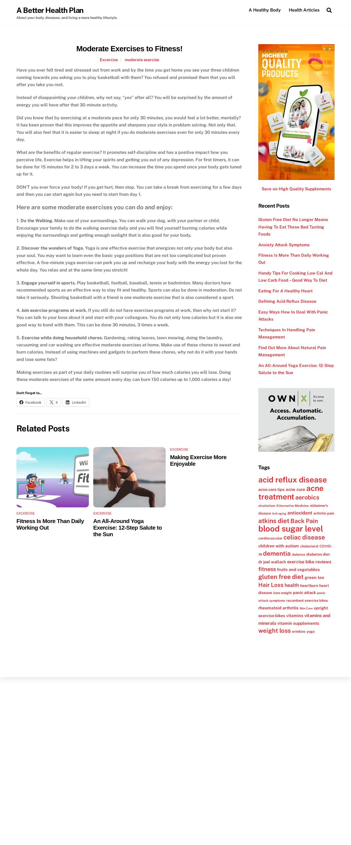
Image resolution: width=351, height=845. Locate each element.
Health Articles (304, 10)
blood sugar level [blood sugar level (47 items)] (290, 528)
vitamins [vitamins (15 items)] (294, 615)
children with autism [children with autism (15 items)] (278, 545)
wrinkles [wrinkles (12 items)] (298, 631)
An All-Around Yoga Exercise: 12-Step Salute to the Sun (127, 527)
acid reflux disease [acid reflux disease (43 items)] (292, 479)
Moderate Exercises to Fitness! (129, 48)
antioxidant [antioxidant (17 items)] (299, 513)
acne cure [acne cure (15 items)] (295, 489)
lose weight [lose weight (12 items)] (282, 593)
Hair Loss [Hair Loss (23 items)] (271, 584)
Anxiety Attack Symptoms (284, 244)
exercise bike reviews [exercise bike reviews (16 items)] (309, 561)
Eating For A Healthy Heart (285, 291)
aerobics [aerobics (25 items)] (307, 497)
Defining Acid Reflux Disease (287, 301)
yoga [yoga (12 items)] (311, 631)
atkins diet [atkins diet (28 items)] (273, 520)
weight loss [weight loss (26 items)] (274, 630)
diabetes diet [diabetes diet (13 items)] (318, 554)
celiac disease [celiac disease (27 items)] (304, 537)
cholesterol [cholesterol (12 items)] (309, 546)
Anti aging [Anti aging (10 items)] (279, 513)
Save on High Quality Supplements (296, 188)
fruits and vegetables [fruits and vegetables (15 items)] (298, 569)
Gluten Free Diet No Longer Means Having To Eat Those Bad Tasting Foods (293, 226)
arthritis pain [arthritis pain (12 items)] (323, 513)
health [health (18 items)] (292, 585)
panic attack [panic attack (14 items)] (304, 592)
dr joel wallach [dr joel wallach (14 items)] (272, 561)
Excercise (109, 59)
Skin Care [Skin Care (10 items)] (306, 608)
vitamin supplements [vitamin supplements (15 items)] (298, 623)
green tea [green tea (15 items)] (314, 577)
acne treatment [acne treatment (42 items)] (291, 492)
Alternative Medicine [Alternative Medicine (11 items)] (292, 506)
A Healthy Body (265, 10)
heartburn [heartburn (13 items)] (309, 585)
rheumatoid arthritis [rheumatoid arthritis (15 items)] (278, 607)
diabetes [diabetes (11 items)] (298, 554)
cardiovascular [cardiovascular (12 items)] (270, 538)
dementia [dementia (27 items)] (277, 553)
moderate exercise (142, 59)
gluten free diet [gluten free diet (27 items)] (281, 577)
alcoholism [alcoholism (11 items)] (266, 506)
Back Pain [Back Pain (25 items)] (304, 521)
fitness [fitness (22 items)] (267, 569)
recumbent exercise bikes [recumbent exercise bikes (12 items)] (307, 600)
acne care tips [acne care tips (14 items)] (271, 489)
